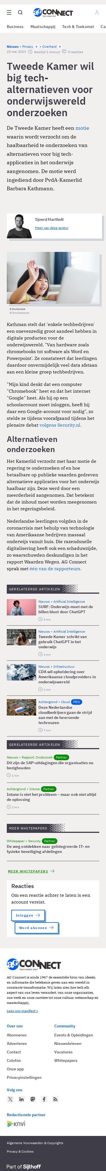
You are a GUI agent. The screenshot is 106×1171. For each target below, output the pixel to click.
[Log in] (97, 12)
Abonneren (17, 1035)
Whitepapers (65, 1060)
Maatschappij (43, 26)
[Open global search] (20, 12)
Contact (14, 1052)
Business (15, 26)
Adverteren (17, 1043)
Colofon (14, 1060)
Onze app (15, 1068)
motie (82, 128)
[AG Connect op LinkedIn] (21, 1099)
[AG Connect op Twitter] (10, 1099)
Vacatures (63, 1052)
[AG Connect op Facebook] (44, 1099)
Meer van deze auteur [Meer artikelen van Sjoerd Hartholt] (51, 228)
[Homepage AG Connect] (53, 12)
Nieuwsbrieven (67, 1043)
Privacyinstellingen (24, 1077)
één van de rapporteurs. (55, 568)
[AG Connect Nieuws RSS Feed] (55, 1099)
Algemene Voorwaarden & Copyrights (35, 1143)
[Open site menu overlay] (9, 12)
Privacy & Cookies (20, 1151)
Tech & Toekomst (78, 26)
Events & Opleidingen (73, 1035)
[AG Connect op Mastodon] (32, 1099)
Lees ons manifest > (22, 1011)
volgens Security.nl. (59, 425)
